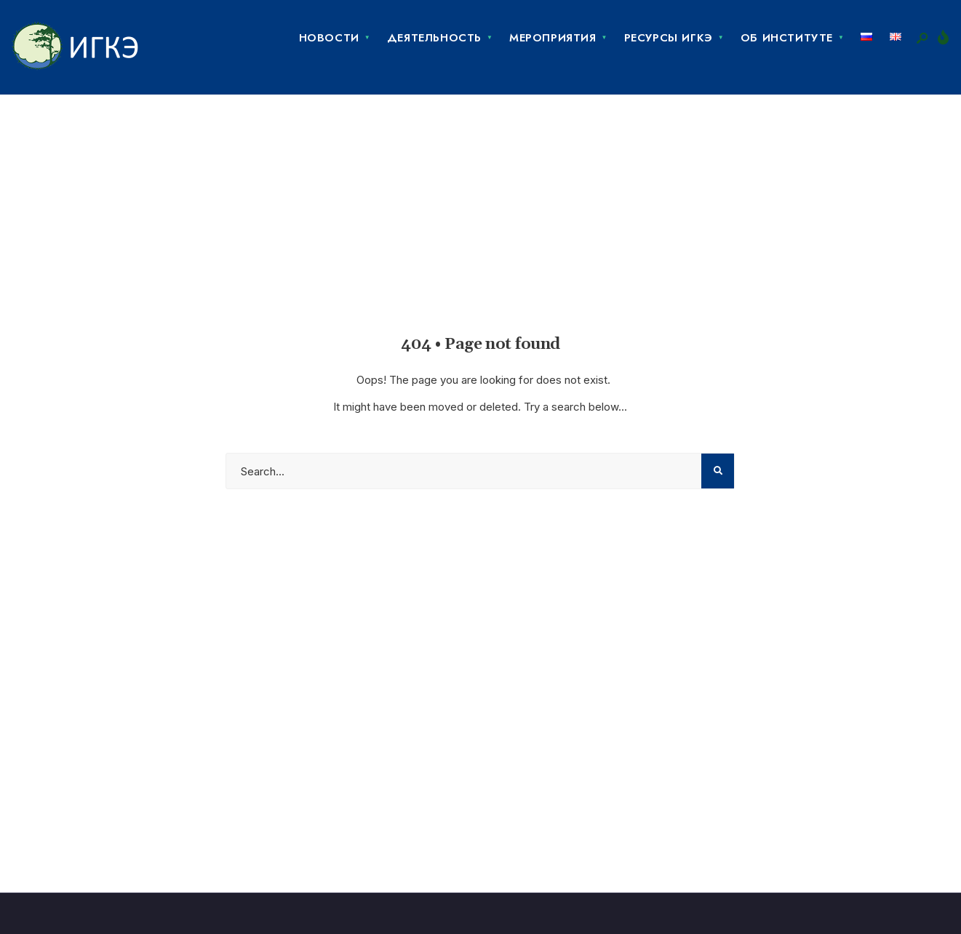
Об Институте (787, 38)
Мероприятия (553, 38)
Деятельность (434, 38)
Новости (329, 38)
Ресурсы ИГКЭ (668, 38)
